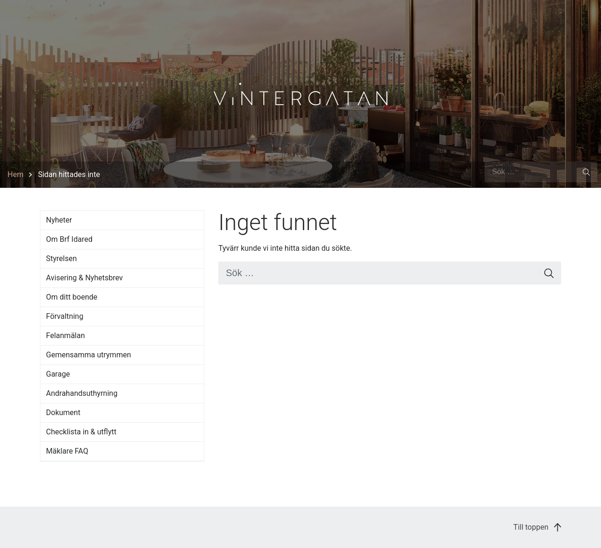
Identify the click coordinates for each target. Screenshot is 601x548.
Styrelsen (61, 258)
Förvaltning (64, 316)
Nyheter (59, 220)
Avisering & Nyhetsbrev (84, 277)
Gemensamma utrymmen (88, 354)
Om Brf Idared (69, 239)
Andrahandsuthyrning (81, 393)
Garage (58, 374)
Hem (15, 174)
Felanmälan (65, 335)
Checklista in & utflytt (81, 431)
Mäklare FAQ (67, 451)
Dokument (63, 412)
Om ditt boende (71, 297)
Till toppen (537, 527)
